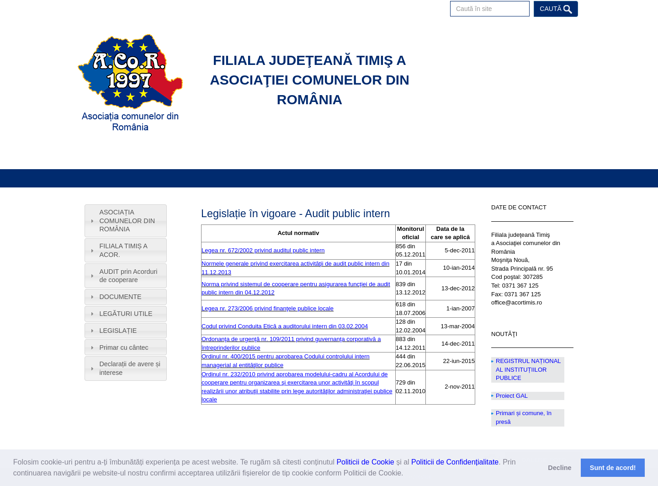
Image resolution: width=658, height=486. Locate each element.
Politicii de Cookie (365, 462)
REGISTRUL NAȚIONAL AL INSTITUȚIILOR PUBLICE (528, 369)
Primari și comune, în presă (524, 417)
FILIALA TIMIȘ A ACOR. (123, 250)
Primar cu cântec (123, 347)
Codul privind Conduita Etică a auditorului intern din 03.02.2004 (285, 326)
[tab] (126, 220)
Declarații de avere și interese (129, 368)
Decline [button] (559, 467)
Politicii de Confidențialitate (455, 462)
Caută (556, 9)
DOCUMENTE (120, 296)
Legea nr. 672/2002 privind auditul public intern (263, 250)
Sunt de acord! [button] (613, 467)
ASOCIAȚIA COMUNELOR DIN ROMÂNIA (127, 220)
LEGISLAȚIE (118, 330)
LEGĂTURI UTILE (125, 313)
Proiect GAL (512, 395)
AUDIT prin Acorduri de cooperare (128, 276)
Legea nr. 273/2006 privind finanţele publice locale (268, 308)
